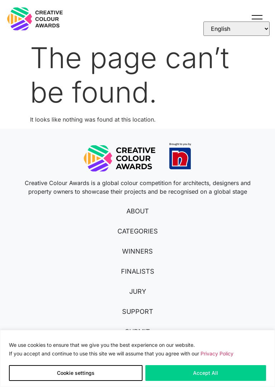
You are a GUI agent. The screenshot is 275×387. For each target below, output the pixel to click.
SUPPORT (137, 311)
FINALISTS (137, 271)
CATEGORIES (137, 231)
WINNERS (137, 251)
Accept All (205, 373)
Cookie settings (76, 373)
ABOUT (137, 211)
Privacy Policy (217, 353)
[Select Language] (236, 29)
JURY (137, 291)
